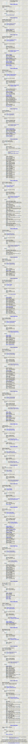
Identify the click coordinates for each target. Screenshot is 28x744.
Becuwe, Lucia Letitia (9, 734)
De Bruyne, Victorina (9, 135)
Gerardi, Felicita (8, 504)
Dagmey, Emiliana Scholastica (11, 687)
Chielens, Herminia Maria (10, 622)
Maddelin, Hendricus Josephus (11, 23)
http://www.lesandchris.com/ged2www (14, 742)
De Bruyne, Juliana (9, 95)
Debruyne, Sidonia (9, 65)
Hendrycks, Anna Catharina (11, 354)
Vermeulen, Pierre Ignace (10, 233)
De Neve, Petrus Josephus (10, 185)
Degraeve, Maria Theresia (14, 153)
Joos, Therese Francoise (14, 499)
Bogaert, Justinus (8, 419)
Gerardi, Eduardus (9, 488)
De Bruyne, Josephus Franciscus (11, 74)
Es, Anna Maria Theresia (14, 480)
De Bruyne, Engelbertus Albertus (11, 39)
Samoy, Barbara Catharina (11, 608)
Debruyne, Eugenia (9, 54)
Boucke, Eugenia (8, 596)
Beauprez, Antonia (13, 51)
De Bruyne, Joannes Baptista (14, 50)
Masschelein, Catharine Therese (11, 452)
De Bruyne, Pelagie (9, 62)
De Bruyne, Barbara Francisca (11, 551)
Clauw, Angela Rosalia (10, 114)
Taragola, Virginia (9, 489)
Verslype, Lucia (9, 285)
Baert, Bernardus (9, 470)
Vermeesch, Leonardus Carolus (15, 196)
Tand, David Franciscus (13, 697)
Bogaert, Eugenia (8, 412)
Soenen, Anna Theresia (10, 40)
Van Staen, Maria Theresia (11, 513)
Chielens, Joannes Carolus (10, 607)
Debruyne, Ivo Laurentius (10, 113)
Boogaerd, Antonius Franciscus (15, 498)
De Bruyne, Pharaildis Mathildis (11, 132)
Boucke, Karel (8, 597)
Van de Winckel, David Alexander (11, 652)
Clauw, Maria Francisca (10, 24)
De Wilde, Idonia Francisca (15, 439)
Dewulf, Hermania (9, 297)
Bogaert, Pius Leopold (13, 438)
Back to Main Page (14, 4)
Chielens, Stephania (9, 621)
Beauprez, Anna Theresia (10, 322)
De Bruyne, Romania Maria (10, 128)
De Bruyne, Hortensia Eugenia (10, 129)
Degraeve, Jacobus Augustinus (11, 321)
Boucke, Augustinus (9, 592)
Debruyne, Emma (8, 64)
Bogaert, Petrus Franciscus (10, 263)
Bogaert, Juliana (8, 270)
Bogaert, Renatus (8, 415)
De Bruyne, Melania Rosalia (11, 75)
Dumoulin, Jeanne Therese (11, 234)
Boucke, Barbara (8, 598)
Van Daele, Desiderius (13, 560)
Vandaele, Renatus (9, 526)
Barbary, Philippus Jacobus (10, 451)
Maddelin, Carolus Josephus (10, 397)
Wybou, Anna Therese (14, 662)
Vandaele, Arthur (8, 537)
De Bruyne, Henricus (9, 57)
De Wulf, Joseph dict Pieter (10, 353)
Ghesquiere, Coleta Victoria (15, 618)
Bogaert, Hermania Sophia (10, 344)
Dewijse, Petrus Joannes (10, 512)
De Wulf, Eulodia (8, 370)
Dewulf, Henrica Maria (9, 306)
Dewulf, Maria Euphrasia (10, 380)
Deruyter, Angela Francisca (15, 364)
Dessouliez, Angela (10, 186)
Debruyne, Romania (9, 61)
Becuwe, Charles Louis (9, 686)
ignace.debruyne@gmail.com (13, 737)
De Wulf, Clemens (9, 284)
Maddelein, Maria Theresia (10, 29)
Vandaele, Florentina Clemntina (11, 529)
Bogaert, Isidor (8, 411)
